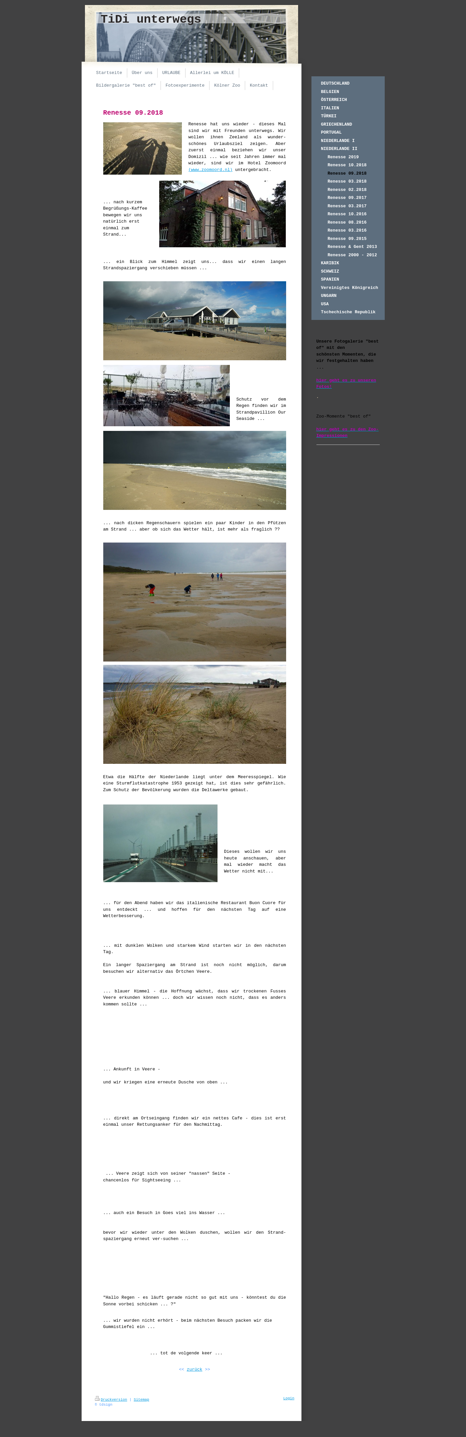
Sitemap (141, 1400)
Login (288, 1398)
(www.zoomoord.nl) (211, 169)
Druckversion (111, 1400)
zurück (195, 1369)
